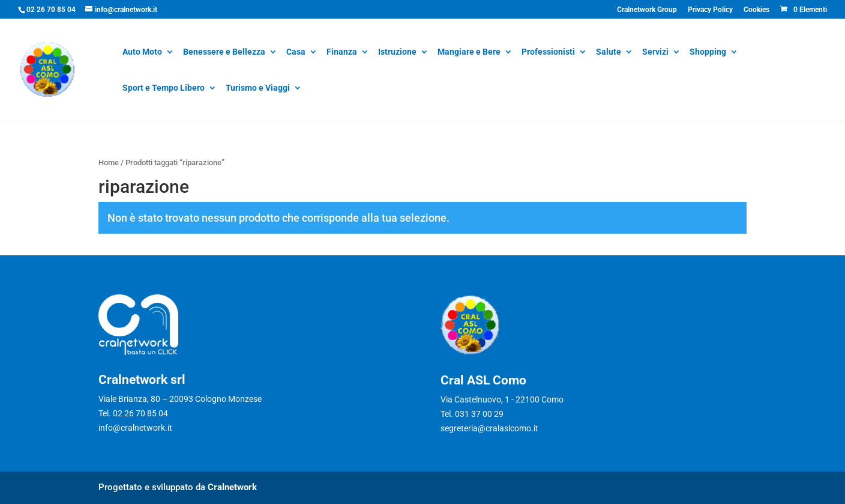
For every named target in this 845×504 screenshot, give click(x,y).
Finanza (341, 52)
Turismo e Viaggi (258, 89)
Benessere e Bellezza (224, 52)
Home (108, 162)
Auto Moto (142, 52)
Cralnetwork (232, 487)
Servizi (655, 52)
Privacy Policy (710, 10)
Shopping (708, 52)
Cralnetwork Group (647, 10)
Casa (295, 52)
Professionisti (548, 52)
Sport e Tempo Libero (163, 89)
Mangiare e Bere (469, 52)
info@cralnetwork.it (135, 428)
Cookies (756, 10)
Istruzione (397, 52)
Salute (608, 52)
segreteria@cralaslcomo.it (489, 428)
